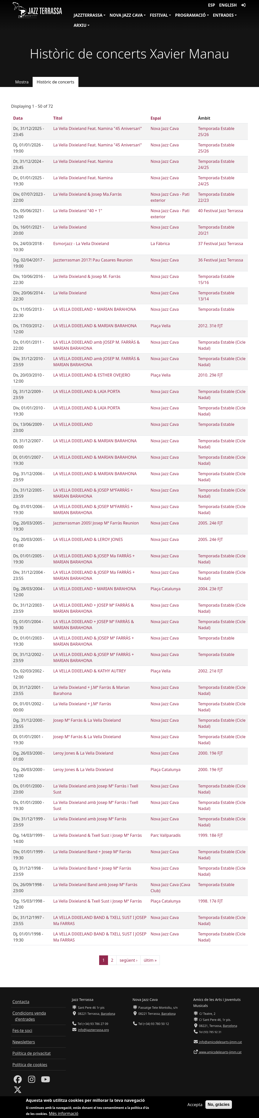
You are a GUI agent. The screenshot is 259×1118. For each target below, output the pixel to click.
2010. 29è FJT (210, 375)
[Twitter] (18, 1091)
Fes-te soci (22, 1030)
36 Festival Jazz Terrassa (220, 260)
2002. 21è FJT (210, 671)
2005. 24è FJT (210, 523)
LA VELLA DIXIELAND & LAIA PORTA (86, 391)
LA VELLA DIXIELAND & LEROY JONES (88, 539)
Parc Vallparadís (165, 835)
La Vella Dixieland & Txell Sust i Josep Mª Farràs (97, 835)
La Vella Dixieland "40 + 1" (77, 210)
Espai (155, 118)
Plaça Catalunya (165, 588)
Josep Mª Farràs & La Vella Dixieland (87, 720)
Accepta (194, 1106)
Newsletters (23, 1042)
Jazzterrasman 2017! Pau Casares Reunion (93, 260)
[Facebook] (18, 1081)
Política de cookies (29, 1064)
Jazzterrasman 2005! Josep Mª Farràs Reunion (96, 523)
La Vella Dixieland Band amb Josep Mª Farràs (95, 884)
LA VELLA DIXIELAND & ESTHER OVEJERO (91, 375)
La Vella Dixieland (69, 227)
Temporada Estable (216, 309)
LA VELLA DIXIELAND (73, 424)
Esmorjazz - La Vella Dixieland (81, 243)
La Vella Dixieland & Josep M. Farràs (86, 276)
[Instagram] (32, 1081)
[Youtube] (45, 1081)
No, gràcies (218, 1106)
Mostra (22, 82)
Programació (190, 15)
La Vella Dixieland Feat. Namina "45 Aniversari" (97, 128)
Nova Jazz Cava (126, 15)
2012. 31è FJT (210, 325)
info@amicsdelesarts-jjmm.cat (220, 1042)
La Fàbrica (160, 243)
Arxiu (80, 25)
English (228, 5)
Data (18, 118)
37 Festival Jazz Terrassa (220, 243)
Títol (57, 118)
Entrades (223, 15)
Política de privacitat (31, 1053)
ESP (211, 5)
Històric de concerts (55, 82)
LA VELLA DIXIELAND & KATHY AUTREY (89, 671)
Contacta (20, 1001)
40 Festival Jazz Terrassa (220, 210)
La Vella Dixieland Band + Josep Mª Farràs (92, 851)
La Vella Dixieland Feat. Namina (83, 161)
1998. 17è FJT (210, 901)
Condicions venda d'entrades (29, 1016)
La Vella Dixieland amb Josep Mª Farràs (89, 819)
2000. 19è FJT (210, 753)
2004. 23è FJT (210, 588)
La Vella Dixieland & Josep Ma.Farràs (87, 194)
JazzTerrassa (88, 15)
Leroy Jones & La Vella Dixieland (83, 753)
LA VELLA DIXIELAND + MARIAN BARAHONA (94, 309)
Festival (159, 15)
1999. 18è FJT (210, 835)
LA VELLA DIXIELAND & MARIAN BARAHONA (95, 325)
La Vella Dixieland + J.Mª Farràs (82, 704)
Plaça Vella (160, 325)
